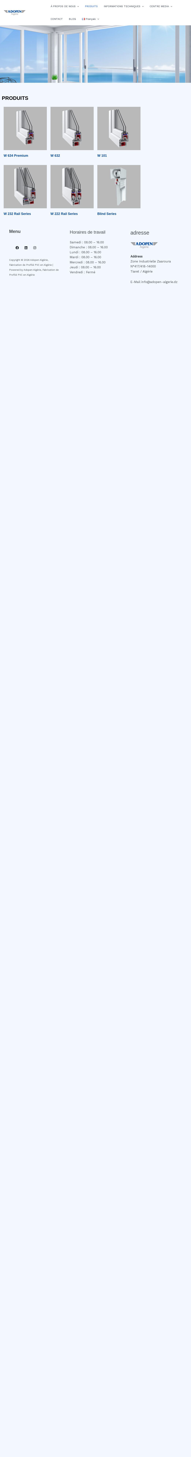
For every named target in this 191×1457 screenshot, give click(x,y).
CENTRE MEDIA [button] (158, 6)
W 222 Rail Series (64, 214)
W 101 (102, 155)
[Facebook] (17, 247)
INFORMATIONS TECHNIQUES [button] (121, 6)
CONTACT (56, 18)
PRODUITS (89, 6)
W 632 (55, 155)
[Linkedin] (26, 247)
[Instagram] (34, 247)
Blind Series (106, 214)
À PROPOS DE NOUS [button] (64, 6)
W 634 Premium (16, 155)
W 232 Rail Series (17, 214)
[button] (76, 6)
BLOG (70, 18)
